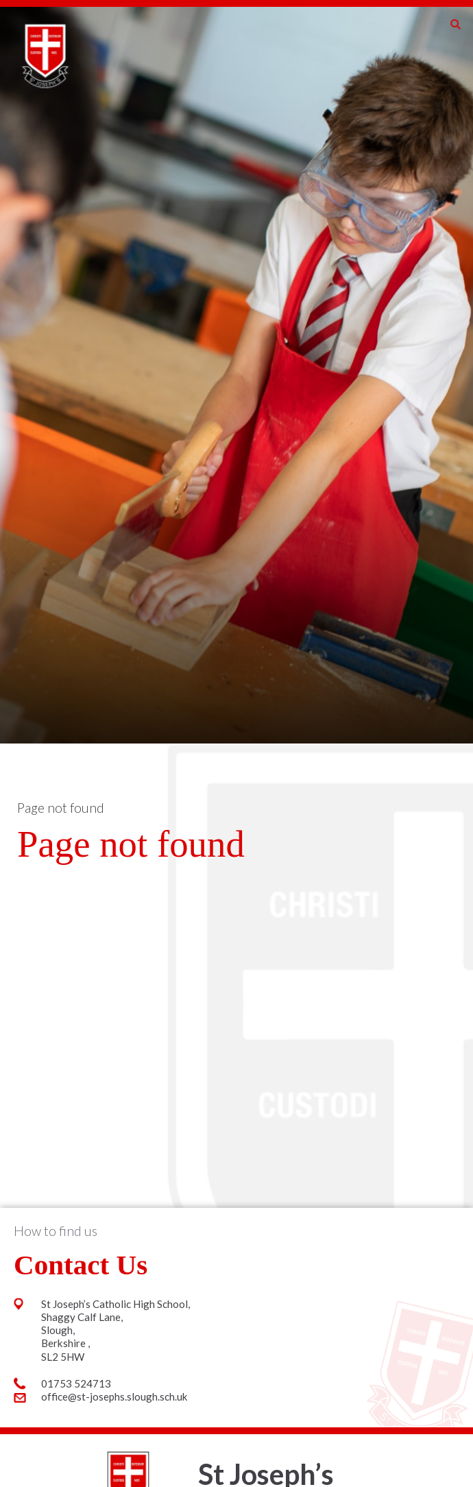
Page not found (60, 808)
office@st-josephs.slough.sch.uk (114, 1396)
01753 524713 (76, 1383)
